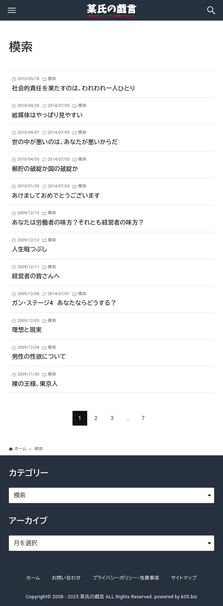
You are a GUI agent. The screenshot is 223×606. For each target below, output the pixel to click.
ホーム (33, 578)
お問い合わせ (66, 578)
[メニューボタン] (11, 10)
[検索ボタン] (211, 10)
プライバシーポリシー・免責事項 (125, 578)
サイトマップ (184, 578)
